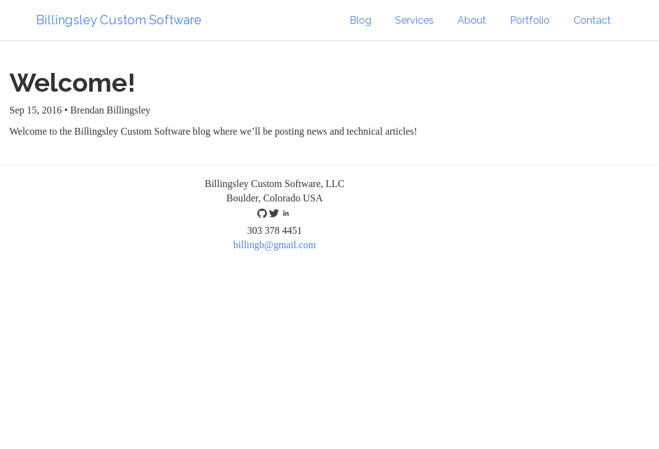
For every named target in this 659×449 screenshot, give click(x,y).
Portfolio (530, 20)
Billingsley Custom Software (119, 19)
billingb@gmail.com (274, 244)
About (471, 20)
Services (414, 20)
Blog (360, 20)
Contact (592, 20)
